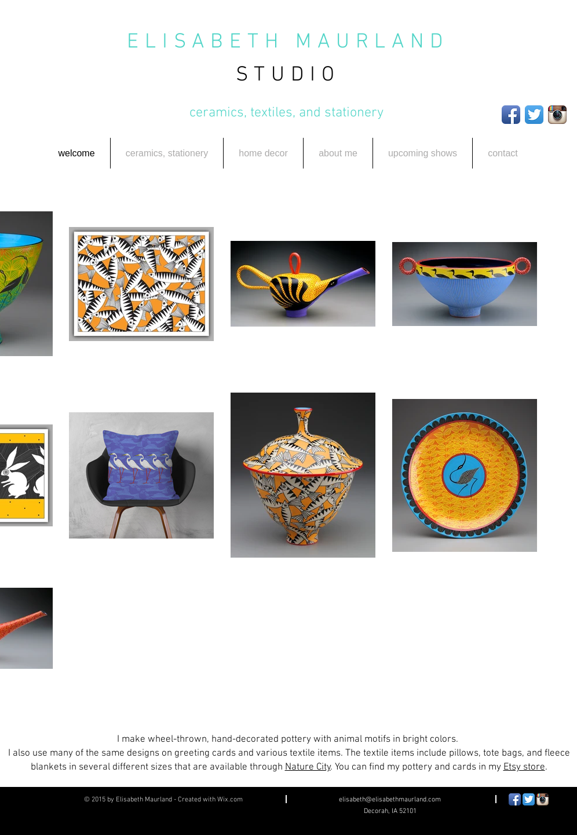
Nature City (308, 767)
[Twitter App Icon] (534, 114)
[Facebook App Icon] (511, 114)
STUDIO (288, 75)
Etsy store (524, 767)
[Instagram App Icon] (557, 114)
